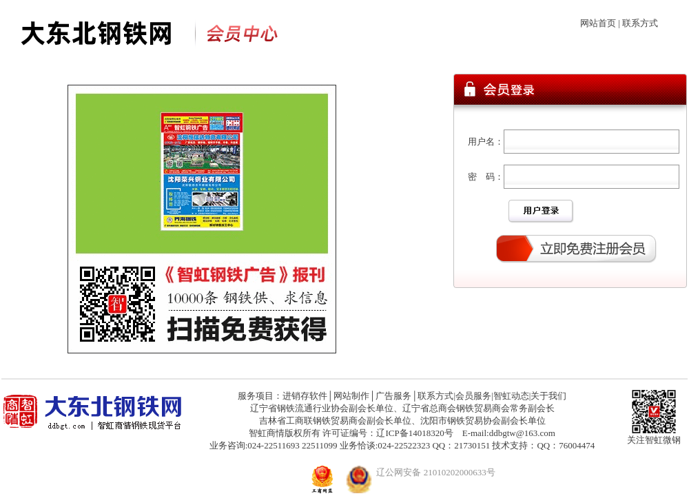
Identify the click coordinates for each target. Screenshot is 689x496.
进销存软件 (304, 396)
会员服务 (473, 396)
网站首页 (598, 23)
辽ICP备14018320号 (414, 433)
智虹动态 (511, 396)
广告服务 (393, 396)
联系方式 (640, 23)
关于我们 (548, 396)
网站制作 (351, 396)
